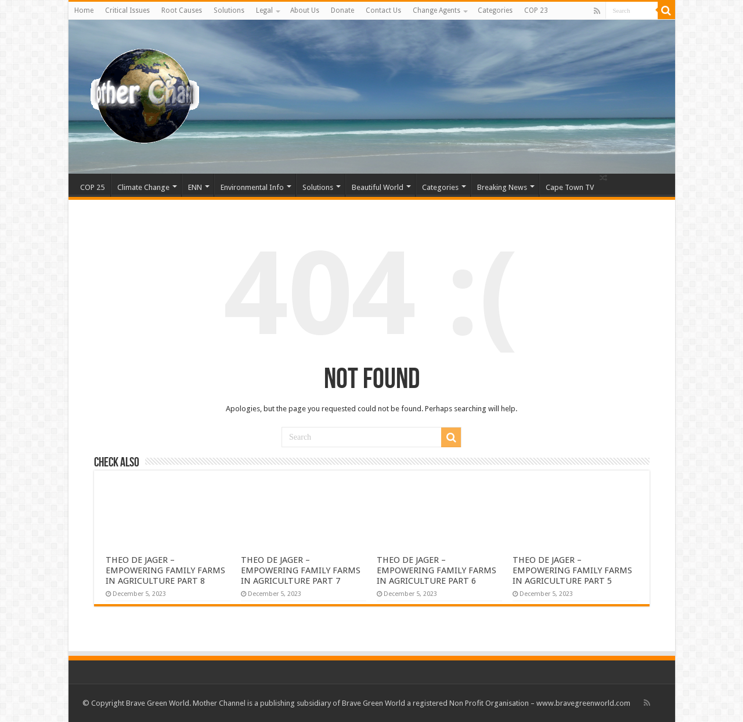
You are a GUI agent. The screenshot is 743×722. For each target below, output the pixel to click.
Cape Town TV (570, 187)
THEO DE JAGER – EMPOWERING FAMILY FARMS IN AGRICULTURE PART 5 (572, 570)
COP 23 (536, 10)
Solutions (229, 10)
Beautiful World (377, 187)
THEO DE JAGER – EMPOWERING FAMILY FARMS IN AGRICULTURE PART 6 (436, 570)
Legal (264, 10)
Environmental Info (252, 187)
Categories (495, 10)
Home (83, 10)
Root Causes (181, 10)
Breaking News (502, 187)
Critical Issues (127, 10)
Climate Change (143, 187)
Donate (342, 10)
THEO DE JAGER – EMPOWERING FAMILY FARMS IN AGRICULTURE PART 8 (165, 570)
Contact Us (383, 10)
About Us (304, 10)
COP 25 (92, 187)
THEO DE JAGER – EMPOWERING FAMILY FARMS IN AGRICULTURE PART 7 (300, 570)
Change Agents (436, 10)
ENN (195, 187)
